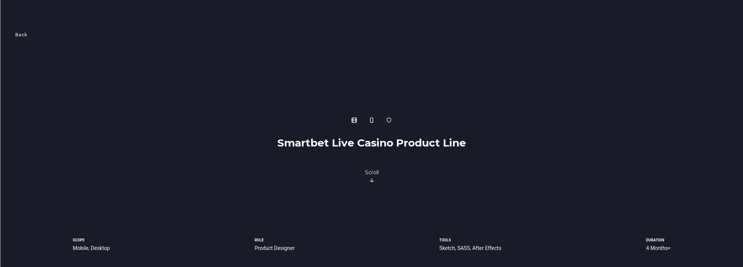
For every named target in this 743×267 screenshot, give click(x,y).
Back (21, 34)
